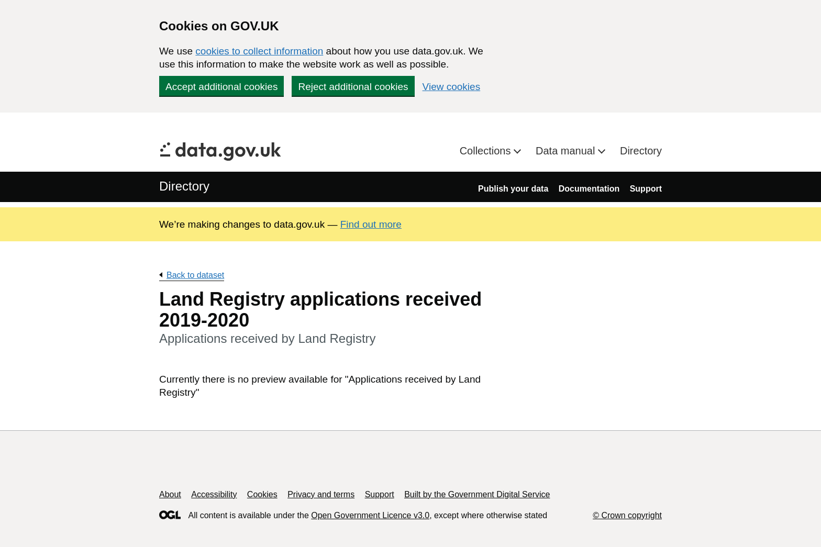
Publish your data (513, 188)
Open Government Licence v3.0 (370, 515)
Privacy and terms (320, 494)
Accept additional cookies (221, 86)
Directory (641, 151)
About (170, 494)
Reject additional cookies (353, 86)
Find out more (371, 224)
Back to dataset (195, 275)
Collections (487, 151)
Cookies (262, 494)
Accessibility (214, 494)
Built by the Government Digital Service (477, 494)
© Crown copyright (627, 515)
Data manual (567, 151)
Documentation (589, 188)
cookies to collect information (259, 51)
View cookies (452, 87)
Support (646, 188)
